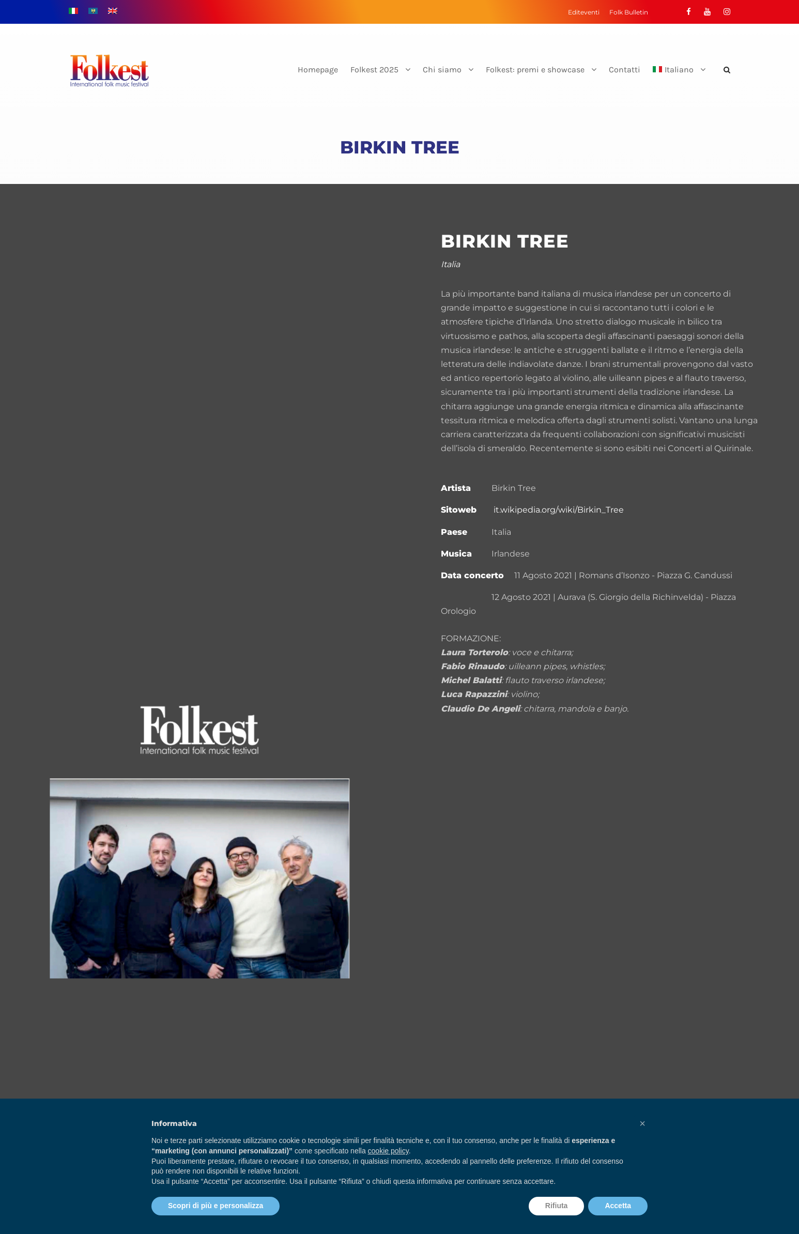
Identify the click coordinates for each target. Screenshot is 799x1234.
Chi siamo (442, 69)
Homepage (318, 69)
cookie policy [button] (388, 1151)
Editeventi (584, 12)
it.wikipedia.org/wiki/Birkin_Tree (559, 510)
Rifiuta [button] (556, 1205)
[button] (642, 1123)
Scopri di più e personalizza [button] (215, 1205)
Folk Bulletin (628, 12)
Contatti (624, 69)
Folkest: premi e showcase (535, 69)
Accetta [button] (618, 1205)
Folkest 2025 (374, 69)
